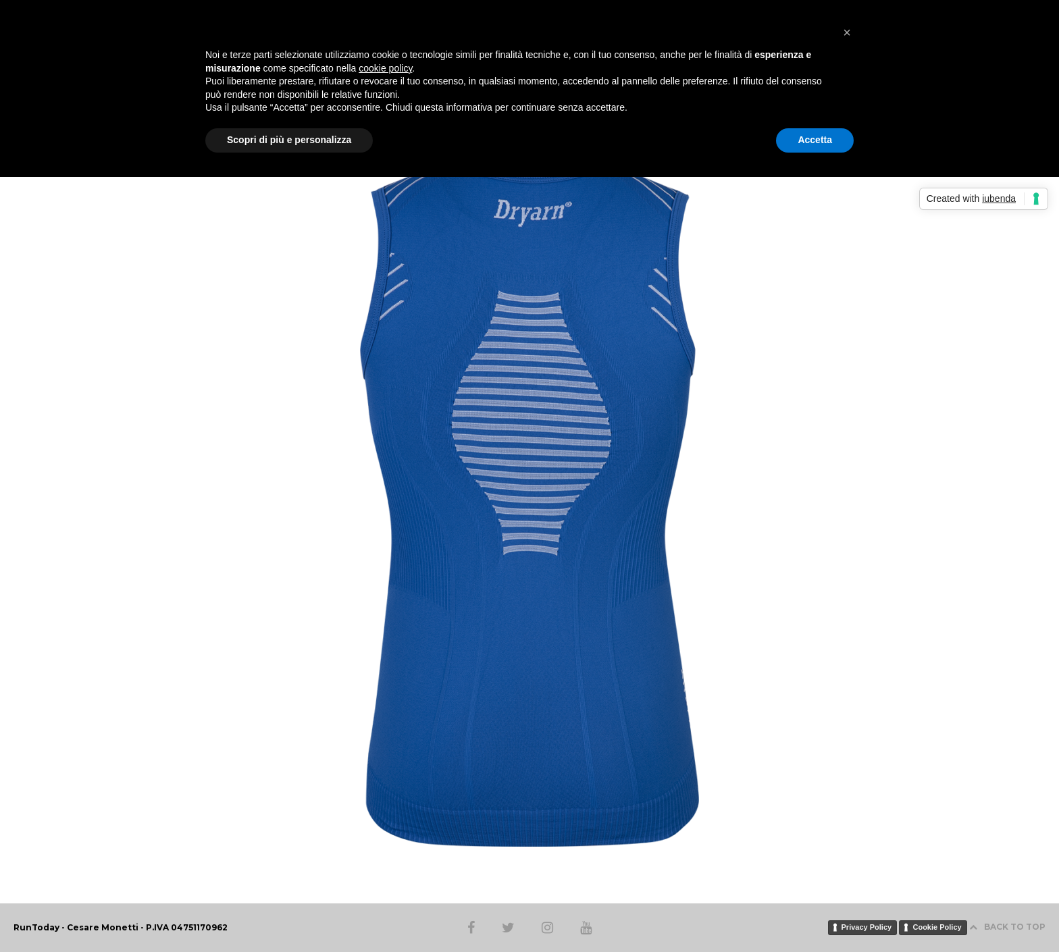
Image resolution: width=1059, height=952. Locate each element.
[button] (847, 32)
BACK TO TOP (1007, 927)
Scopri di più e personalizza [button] (289, 139)
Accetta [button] (815, 139)
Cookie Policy (936, 927)
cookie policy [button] (385, 68)
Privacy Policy (867, 927)
